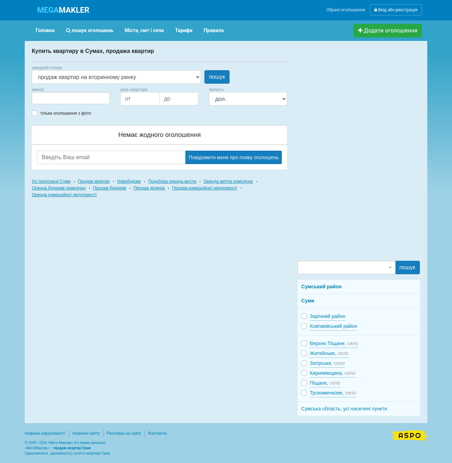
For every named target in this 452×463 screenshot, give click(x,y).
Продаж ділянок (149, 188)
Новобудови (129, 181)
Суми (307, 300)
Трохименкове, (333, 393)
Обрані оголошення (345, 9)
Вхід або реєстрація (395, 9)
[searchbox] (44, 98)
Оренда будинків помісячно (59, 188)
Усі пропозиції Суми (51, 181)
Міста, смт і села (144, 30)
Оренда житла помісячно (228, 181)
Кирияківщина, (332, 373)
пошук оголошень (89, 30)
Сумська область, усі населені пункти (344, 408)
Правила (214, 30)
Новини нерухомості (45, 433)
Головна (45, 30)
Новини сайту (86, 433)
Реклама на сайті (124, 433)
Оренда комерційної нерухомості (64, 194)
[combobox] (71, 98)
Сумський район (321, 286)
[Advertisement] (351, 154)
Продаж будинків (109, 188)
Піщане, (325, 383)
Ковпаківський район (333, 326)
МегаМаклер (37, 448)
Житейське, (329, 353)
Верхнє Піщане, (334, 343)
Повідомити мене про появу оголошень (234, 157)
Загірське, (327, 363)
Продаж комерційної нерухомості (204, 188)
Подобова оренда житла (172, 181)
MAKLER (63, 10)
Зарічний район (327, 316)
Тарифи (183, 30)
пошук (217, 77)
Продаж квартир (94, 181)
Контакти (157, 433)
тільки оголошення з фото (65, 113)
